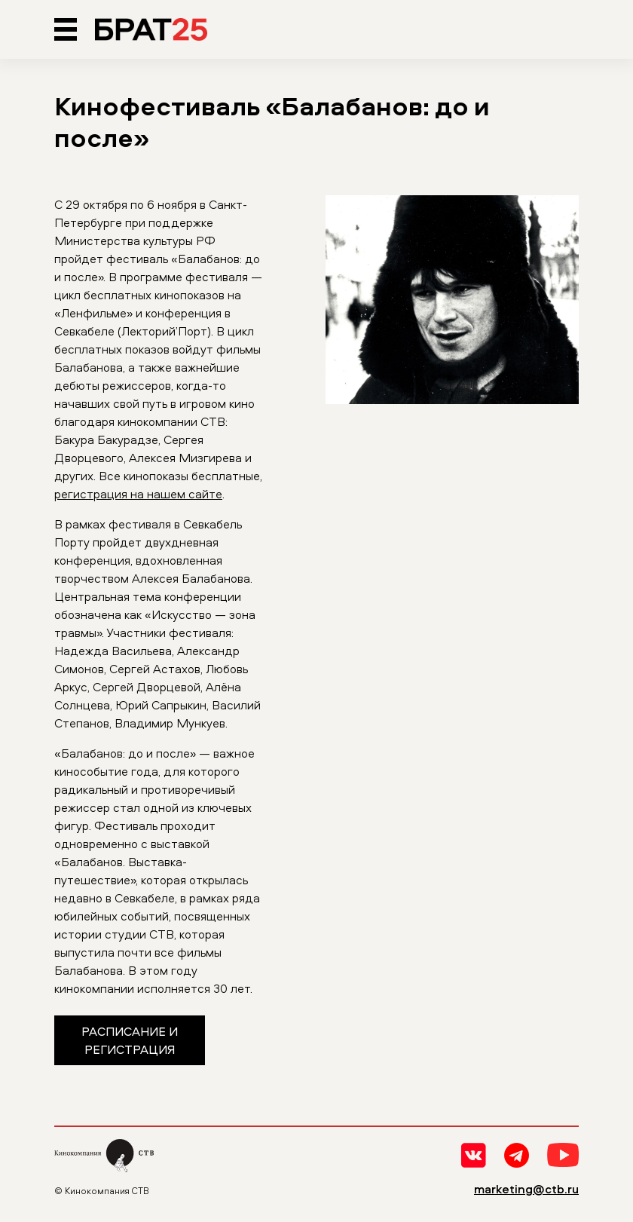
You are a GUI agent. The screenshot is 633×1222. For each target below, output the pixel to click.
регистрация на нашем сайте (138, 493)
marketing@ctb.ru (526, 1189)
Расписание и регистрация (129, 1040)
